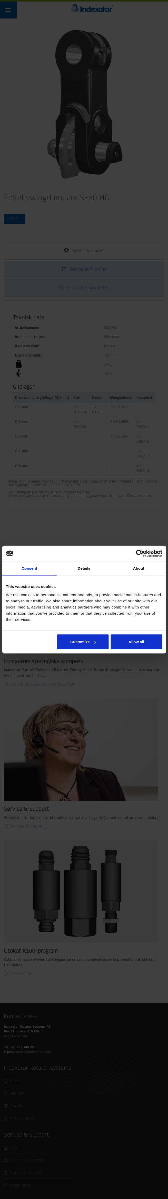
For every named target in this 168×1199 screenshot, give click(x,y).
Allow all (136, 641)
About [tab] (138, 568)
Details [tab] (84, 568)
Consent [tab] (29, 568)
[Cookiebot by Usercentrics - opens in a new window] (139, 553)
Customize (83, 641)
